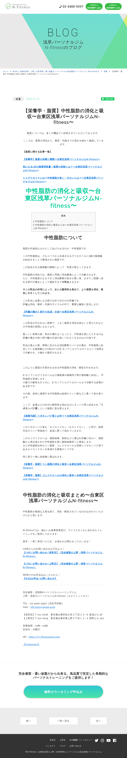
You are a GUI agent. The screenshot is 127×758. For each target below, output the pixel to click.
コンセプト (51, 746)
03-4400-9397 (71, 6)
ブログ (63, 746)
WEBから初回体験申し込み (94, 6)
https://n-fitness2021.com (44, 637)
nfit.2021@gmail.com (42, 607)
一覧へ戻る (63, 720)
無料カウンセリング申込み (63, 692)
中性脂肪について (43, 221)
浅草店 (53, 740)
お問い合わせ (75, 746)
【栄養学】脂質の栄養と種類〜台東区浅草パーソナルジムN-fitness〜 (61, 159)
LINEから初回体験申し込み (113, 6)
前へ (28, 720)
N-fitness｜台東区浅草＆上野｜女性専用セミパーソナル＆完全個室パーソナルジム (64, 752)
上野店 (63, 740)
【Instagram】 (31, 644)
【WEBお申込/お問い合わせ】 (40, 578)
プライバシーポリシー (82, 740)
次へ (98, 720)
